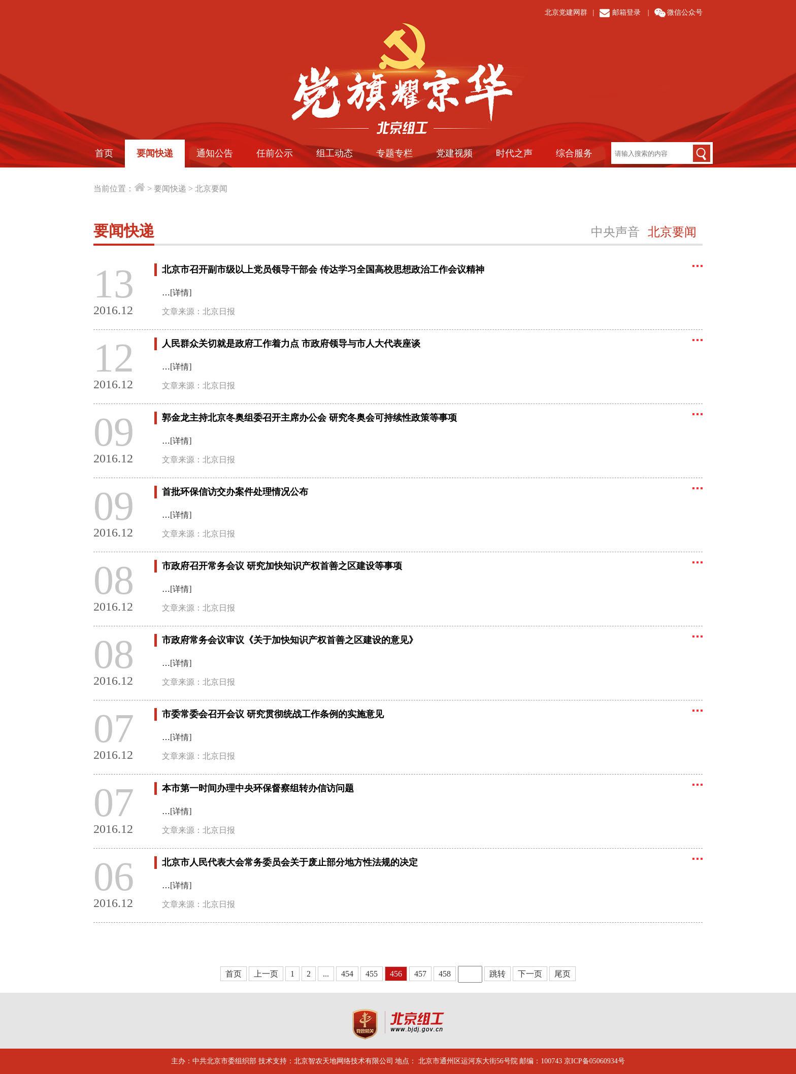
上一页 (266, 973)
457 (420, 973)
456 (396, 973)
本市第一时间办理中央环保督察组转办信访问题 (258, 788)
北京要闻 (211, 188)
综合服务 (574, 153)
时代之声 (514, 153)
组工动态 (334, 153)
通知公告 (214, 153)
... (326, 973)
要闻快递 (155, 153)
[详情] (181, 292)
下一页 (530, 973)
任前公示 (274, 153)
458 (445, 973)
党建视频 (454, 153)
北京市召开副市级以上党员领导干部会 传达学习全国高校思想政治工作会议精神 (323, 269)
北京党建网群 (566, 12)
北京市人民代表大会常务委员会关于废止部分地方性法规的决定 (290, 862)
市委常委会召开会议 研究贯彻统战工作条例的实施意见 (273, 714)
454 (347, 973)
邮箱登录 (626, 12)
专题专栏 (394, 153)
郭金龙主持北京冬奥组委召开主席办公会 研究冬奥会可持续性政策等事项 (309, 418)
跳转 (497, 973)
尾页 (562, 973)
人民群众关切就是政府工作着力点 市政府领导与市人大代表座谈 (291, 344)
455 (372, 973)
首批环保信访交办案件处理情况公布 (235, 492)
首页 (104, 153)
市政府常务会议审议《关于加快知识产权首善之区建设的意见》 (290, 640)
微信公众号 (685, 12)
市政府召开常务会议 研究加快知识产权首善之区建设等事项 (282, 566)
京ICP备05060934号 (594, 1061)
